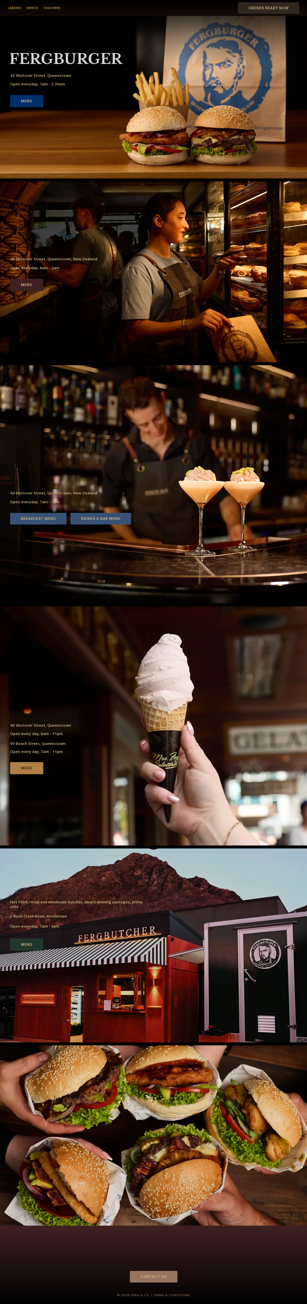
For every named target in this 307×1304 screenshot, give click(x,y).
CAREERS (14, 8)
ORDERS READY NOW (269, 8)
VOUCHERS (51, 8)
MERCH (32, 8)
